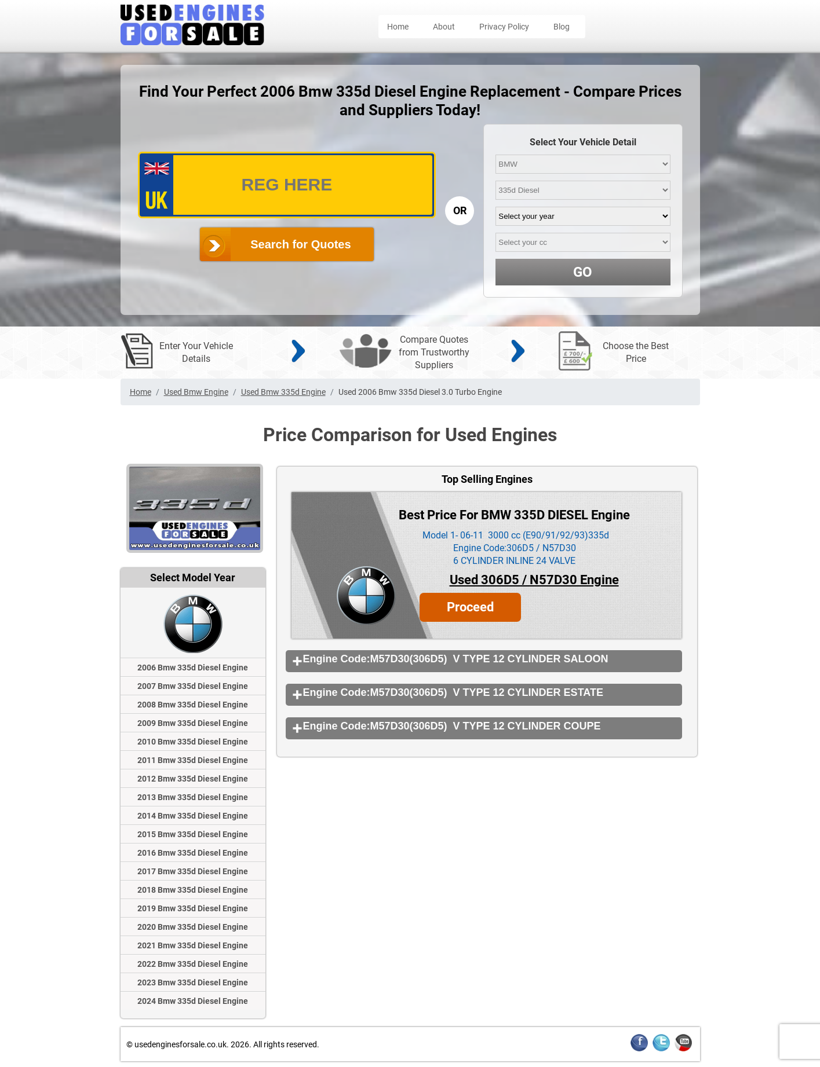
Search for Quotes (300, 244)
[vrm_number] (287, 185)
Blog (561, 26)
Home (398, 26)
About (444, 26)
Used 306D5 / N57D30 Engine (534, 580)
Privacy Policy (504, 26)
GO (582, 272)
